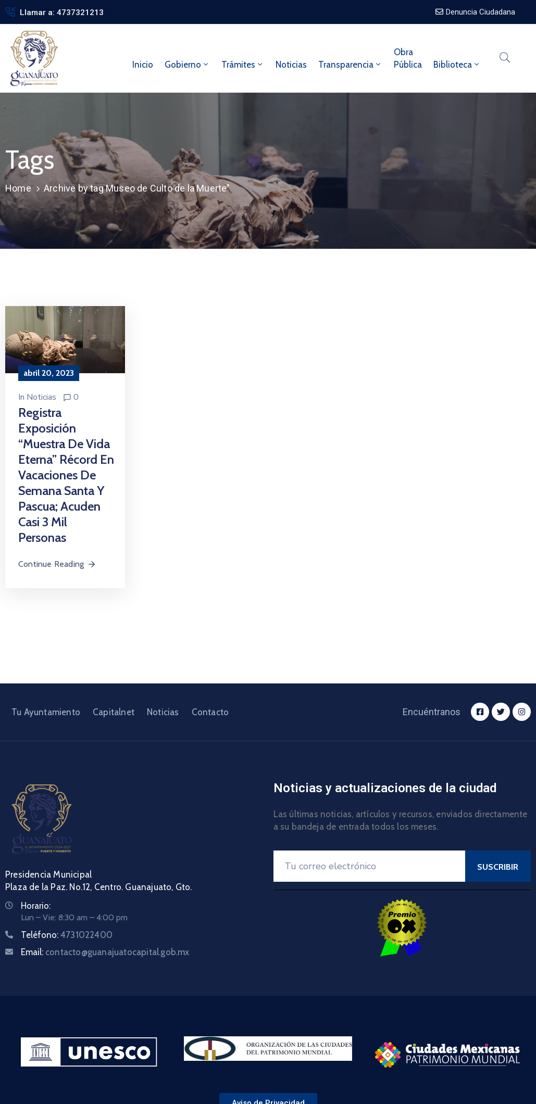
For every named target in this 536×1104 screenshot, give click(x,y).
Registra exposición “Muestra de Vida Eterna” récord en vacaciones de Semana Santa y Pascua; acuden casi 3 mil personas (66, 475)
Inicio (142, 64)
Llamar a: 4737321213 (62, 12)
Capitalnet (113, 712)
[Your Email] (369, 866)
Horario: (36, 905)
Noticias (291, 64)
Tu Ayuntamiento (45, 712)
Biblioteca (457, 64)
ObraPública (408, 58)
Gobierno (187, 64)
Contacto (210, 712)
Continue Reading (57, 564)
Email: (105, 952)
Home (18, 188)
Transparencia (350, 64)
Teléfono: (67, 935)
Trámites (242, 64)
